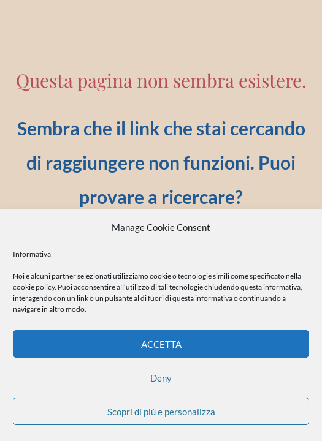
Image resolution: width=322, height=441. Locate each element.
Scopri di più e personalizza (161, 411)
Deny (161, 377)
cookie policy (34, 287)
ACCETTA (161, 344)
